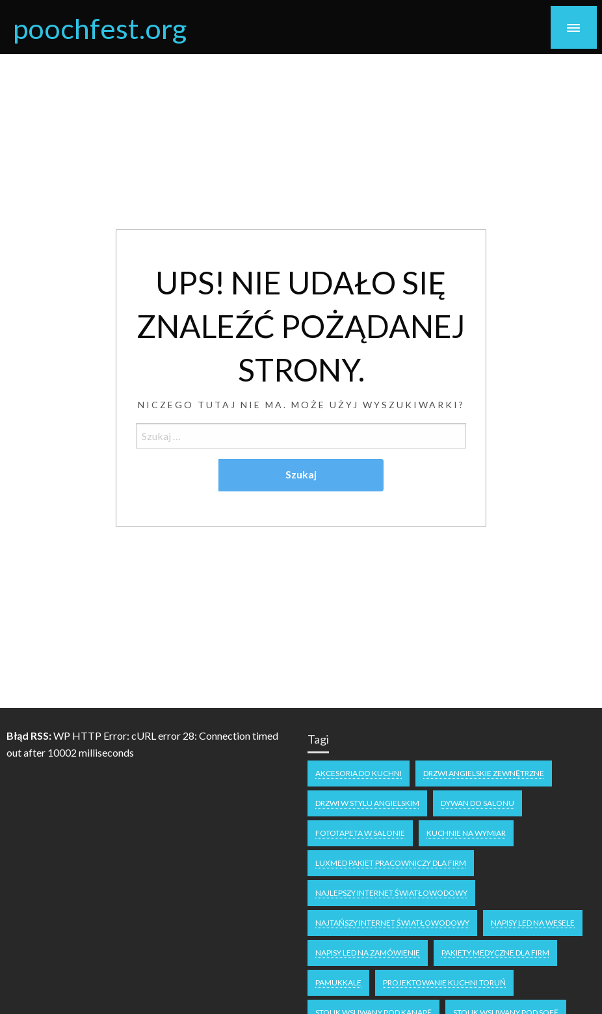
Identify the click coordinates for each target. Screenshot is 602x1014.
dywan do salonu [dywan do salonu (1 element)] (477, 803)
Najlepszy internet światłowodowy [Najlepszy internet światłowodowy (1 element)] (391, 893)
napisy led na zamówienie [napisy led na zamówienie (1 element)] (367, 952)
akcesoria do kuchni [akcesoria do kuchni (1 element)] (358, 773)
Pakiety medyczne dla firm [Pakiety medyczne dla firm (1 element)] (495, 952)
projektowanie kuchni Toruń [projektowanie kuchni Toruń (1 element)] (444, 982)
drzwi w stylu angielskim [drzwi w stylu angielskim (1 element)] (367, 803)
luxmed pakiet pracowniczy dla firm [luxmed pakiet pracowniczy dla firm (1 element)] (390, 863)
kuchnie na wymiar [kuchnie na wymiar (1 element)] (466, 833)
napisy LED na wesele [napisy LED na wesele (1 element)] (533, 923)
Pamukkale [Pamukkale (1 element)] (338, 982)
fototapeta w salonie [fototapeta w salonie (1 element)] (360, 833)
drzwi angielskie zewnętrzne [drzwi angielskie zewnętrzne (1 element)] (483, 773)
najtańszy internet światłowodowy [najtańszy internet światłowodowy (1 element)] (392, 923)
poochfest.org (100, 28)
